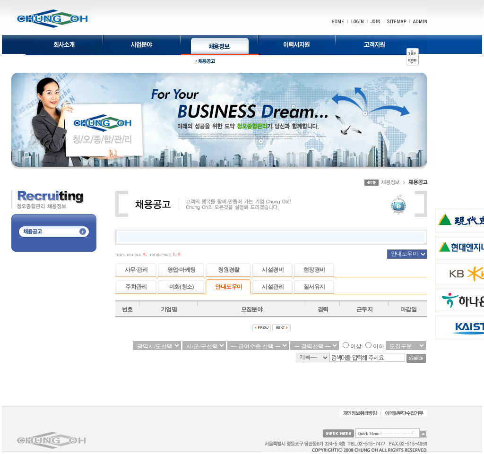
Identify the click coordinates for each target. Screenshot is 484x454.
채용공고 (417, 182)
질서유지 (314, 286)
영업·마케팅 (181, 269)
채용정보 (390, 182)
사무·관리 (136, 269)
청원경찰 (229, 269)
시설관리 (273, 286)
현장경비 (314, 269)
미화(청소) (181, 286)
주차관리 (136, 286)
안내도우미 (228, 286)
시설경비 (273, 269)
